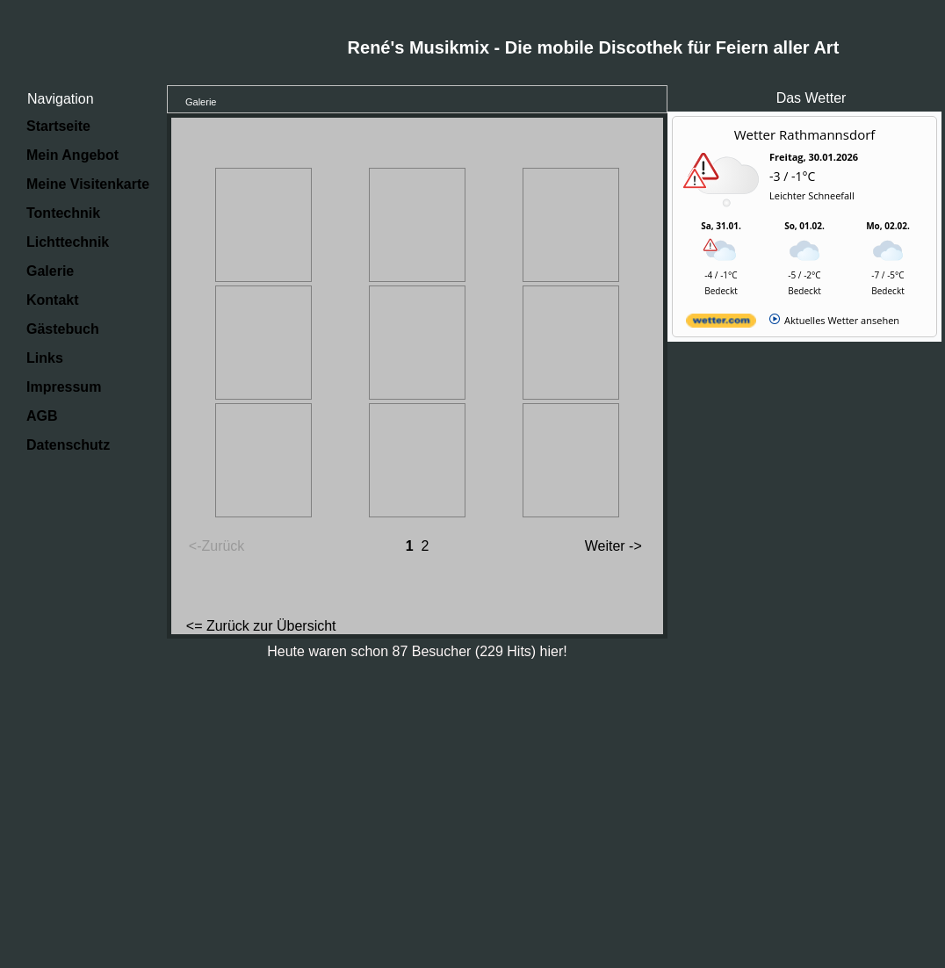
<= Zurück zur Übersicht (261, 625)
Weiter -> (613, 545)
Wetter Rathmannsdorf (805, 134)
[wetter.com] (721, 323)
